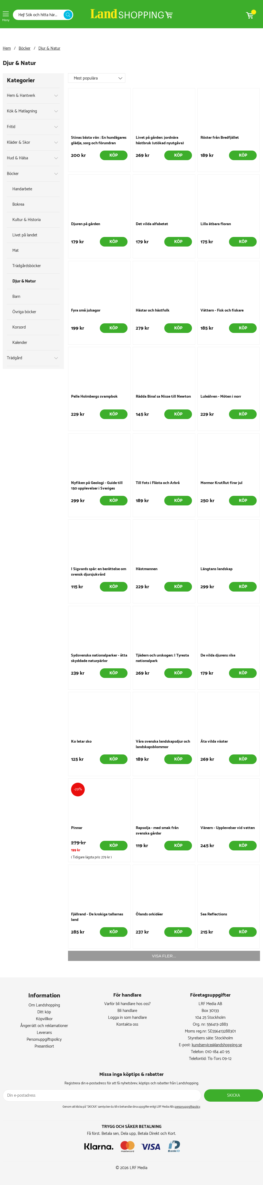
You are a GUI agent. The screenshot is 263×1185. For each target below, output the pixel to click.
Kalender (19, 342)
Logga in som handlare (127, 1017)
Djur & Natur (49, 48)
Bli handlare (127, 1010)
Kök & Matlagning (22, 111)
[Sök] (39, 15)
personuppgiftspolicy (187, 1106)
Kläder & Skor (18, 142)
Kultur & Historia (26, 219)
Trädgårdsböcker (26, 265)
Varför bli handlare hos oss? (127, 1003)
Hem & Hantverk (21, 95)
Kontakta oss (127, 1024)
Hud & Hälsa (17, 158)
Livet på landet (24, 235)
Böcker (24, 48)
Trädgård (14, 358)
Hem (7, 48)
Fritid (11, 126)
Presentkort (44, 1046)
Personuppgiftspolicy (44, 1039)
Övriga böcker (24, 312)
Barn (16, 296)
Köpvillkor (44, 1019)
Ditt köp (44, 1012)
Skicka (233, 1095)
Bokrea (18, 204)
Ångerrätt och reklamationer (44, 1025)
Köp (113, 155)
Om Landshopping (44, 1005)
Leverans (44, 1032)
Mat (15, 250)
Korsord (19, 327)
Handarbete (22, 189)
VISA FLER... (164, 956)
